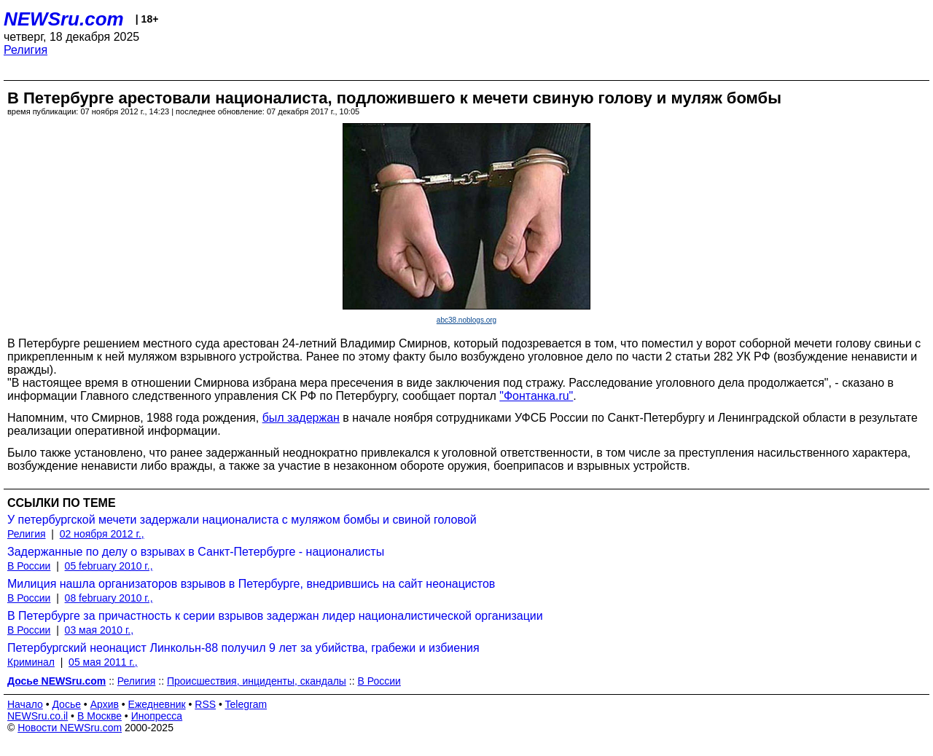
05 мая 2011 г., (103, 662)
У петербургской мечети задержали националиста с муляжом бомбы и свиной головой (242, 519)
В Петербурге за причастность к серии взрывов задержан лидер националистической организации (275, 616)
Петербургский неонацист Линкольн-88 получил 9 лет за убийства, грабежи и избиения (243, 648)
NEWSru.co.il (37, 716)
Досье (66, 704)
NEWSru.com (64, 19)
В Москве (99, 716)
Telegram (246, 704)
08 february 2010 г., (109, 598)
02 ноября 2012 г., (102, 534)
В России (28, 566)
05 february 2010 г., (109, 566)
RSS (205, 704)
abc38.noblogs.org (466, 320)
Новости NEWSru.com (69, 727)
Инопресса (157, 716)
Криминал (31, 662)
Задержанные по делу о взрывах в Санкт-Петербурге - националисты (195, 552)
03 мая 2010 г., (99, 630)
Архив (104, 704)
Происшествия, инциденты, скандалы (256, 681)
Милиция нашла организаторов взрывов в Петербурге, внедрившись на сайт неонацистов (251, 584)
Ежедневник (157, 704)
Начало (25, 704)
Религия (25, 50)
